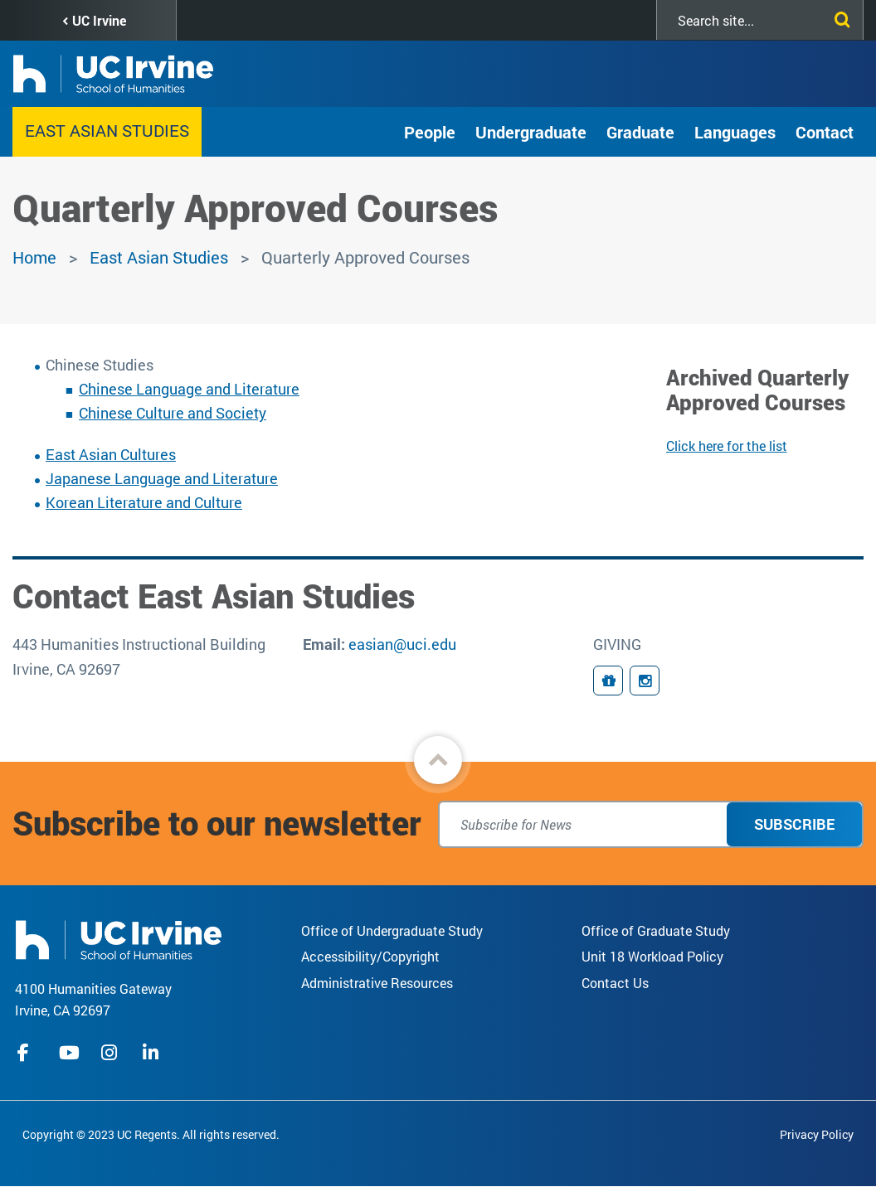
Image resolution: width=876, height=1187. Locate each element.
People (429, 132)
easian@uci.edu (402, 644)
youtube (69, 1053)
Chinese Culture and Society (172, 413)
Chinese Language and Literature (189, 389)
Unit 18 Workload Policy (652, 956)
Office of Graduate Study (656, 930)
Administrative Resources (377, 982)
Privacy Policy (817, 1134)
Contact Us (615, 982)
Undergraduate (530, 132)
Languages (735, 132)
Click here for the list (726, 445)
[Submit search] (838, 16)
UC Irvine (99, 20)
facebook (27, 1053)
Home (34, 257)
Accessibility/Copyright (370, 956)
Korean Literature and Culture (144, 502)
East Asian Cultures (111, 454)
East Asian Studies (107, 130)
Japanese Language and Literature (162, 478)
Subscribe (794, 824)
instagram (111, 1053)
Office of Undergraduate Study (392, 930)
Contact (825, 132)
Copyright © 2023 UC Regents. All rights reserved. (151, 1134)
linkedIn (153, 1053)
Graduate (640, 132)
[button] (438, 760)
